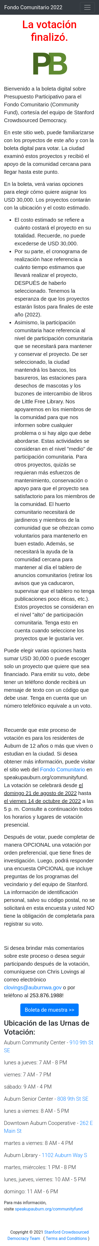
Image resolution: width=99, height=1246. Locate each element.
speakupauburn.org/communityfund (48, 1209)
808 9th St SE (73, 1099)
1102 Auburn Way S (64, 1155)
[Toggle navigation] (87, 7)
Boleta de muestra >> (49, 1010)
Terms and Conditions (66, 1238)
